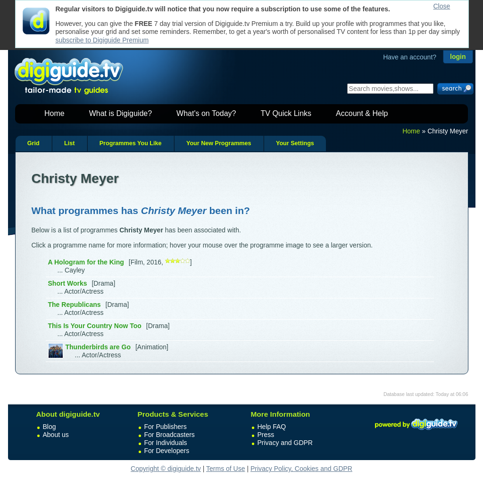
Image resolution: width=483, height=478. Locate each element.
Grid (33, 143)
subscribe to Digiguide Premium (102, 40)
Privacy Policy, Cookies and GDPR (301, 468)
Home (54, 113)
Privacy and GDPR (285, 442)
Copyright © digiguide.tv (166, 468)
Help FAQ (272, 426)
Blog (49, 426)
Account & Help (362, 113)
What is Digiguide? (120, 113)
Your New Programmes (218, 143)
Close (441, 6)
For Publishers (165, 426)
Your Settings (295, 143)
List (69, 143)
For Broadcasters (169, 434)
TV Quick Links (285, 113)
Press (266, 434)
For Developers (167, 450)
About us (56, 434)
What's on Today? (206, 113)
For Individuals (165, 442)
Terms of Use (225, 468)
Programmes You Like (131, 143)
